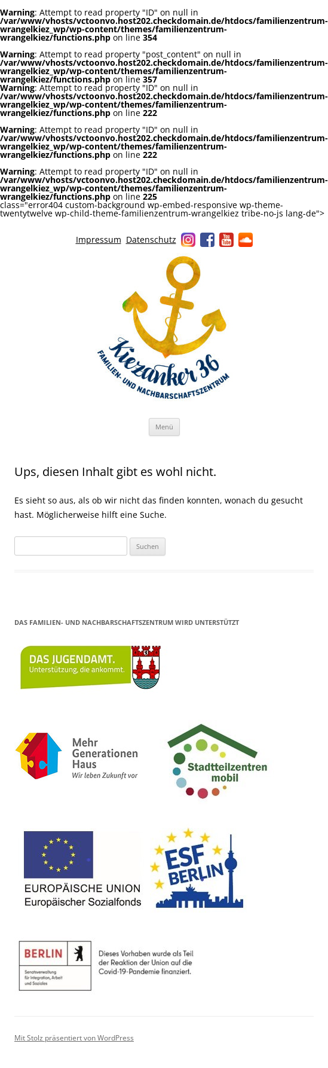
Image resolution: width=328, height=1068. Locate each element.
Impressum (98, 239)
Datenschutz (151, 239)
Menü (164, 426)
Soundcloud (245, 240)
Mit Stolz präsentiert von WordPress (74, 1038)
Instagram (188, 240)
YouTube (226, 240)
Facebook (207, 240)
